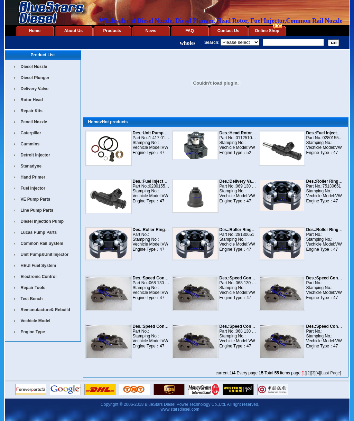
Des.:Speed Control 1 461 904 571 (166, 326)
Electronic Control (39, 276)
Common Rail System (42, 243)
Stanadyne (31, 166)
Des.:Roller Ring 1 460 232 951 (249, 229)
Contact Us (228, 30)
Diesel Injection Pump (42, 221)
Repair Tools (33, 287)
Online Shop (267, 30)
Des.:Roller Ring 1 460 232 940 (163, 229)
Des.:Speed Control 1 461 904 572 (253, 326)
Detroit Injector (35, 155)
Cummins (30, 144)
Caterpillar (31, 133)
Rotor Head (32, 99)
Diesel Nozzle (34, 66)
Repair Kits (32, 110)
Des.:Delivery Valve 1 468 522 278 (252, 181)
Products (112, 30)
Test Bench (32, 298)
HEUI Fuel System (38, 265)
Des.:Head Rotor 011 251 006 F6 (251, 133)
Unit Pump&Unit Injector (45, 254)
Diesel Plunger (35, 77)
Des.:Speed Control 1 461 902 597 (166, 278)
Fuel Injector (33, 188)
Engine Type (33, 331)
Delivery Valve (35, 88)
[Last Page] (330, 373)
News (151, 30)
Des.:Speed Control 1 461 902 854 (253, 278)
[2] (308, 373)
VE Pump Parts (35, 199)
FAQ (189, 30)
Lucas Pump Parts (39, 232)
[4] (317, 373)
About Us (73, 30)
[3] (313, 373)
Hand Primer (33, 177)
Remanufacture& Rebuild (45, 309)
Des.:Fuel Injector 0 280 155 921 (164, 181)
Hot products (115, 121)
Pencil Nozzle (34, 121)
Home (34, 30)
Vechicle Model (35, 320)
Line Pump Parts (37, 210)
